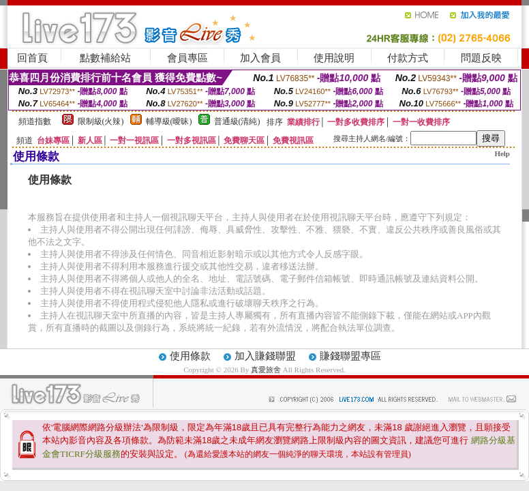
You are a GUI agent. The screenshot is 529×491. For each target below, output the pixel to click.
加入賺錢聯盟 (265, 356)
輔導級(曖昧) (169, 121)
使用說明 (334, 58)
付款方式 (407, 58)
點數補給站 (105, 58)
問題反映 (481, 58)
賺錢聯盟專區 (350, 356)
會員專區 (187, 58)
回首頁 (32, 58)
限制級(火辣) (101, 121)
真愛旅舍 (266, 370)
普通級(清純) (237, 121)
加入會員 (260, 58)
